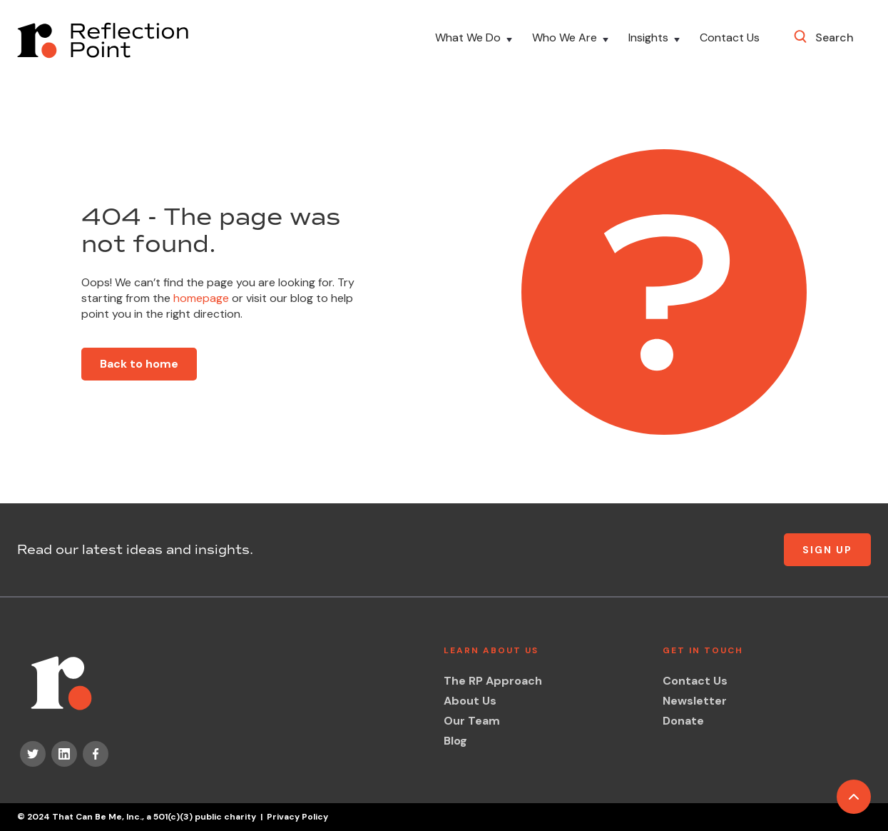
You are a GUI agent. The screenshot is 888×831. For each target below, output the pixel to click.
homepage (199, 298)
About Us (470, 700)
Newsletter (695, 700)
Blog (455, 740)
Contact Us (730, 38)
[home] (102, 40)
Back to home (139, 363)
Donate (683, 720)
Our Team (472, 720)
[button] (475, 40)
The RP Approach (493, 680)
